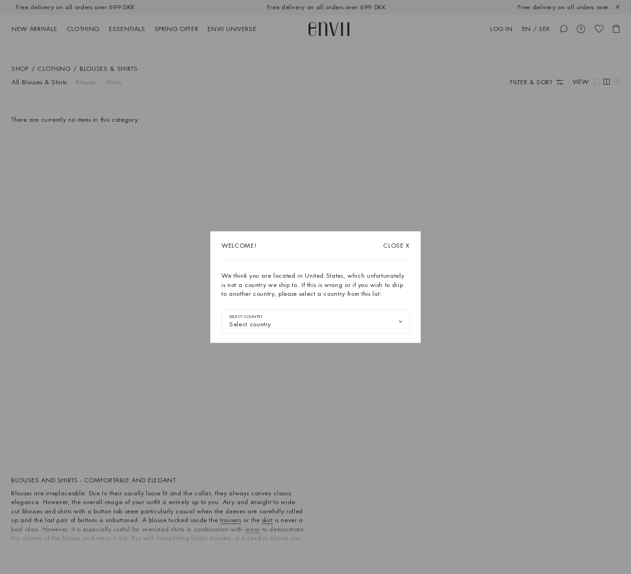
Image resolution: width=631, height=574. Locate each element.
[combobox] (315, 321)
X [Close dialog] (396, 246)
